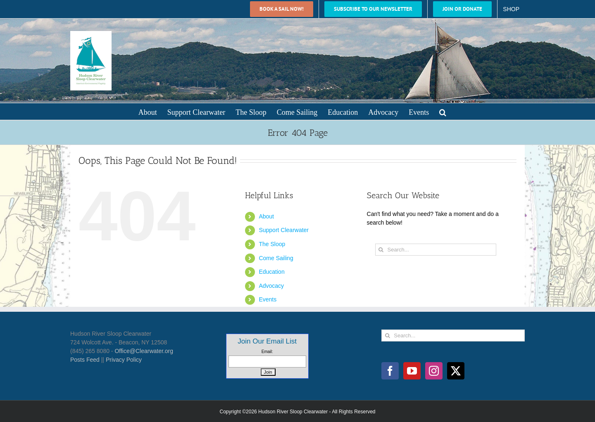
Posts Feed (85, 359)
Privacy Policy (124, 359)
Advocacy (271, 285)
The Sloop (272, 244)
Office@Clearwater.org (143, 351)
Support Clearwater (284, 230)
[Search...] (435, 250)
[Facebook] (390, 370)
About (266, 216)
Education (271, 271)
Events (267, 299)
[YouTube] (412, 370)
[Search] (381, 250)
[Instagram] (434, 370)
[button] (442, 111)
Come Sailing (276, 258)
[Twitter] (455, 370)
